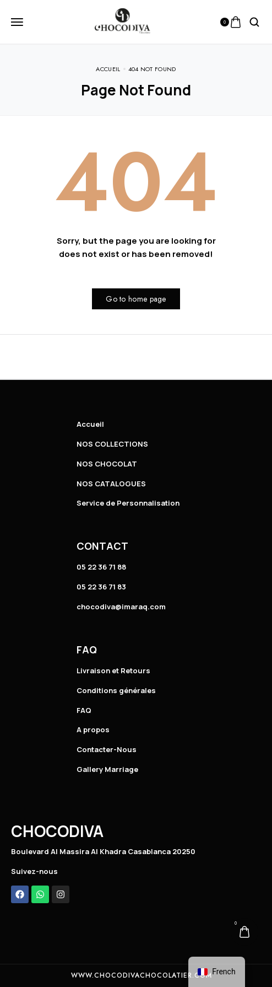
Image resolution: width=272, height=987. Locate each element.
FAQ (84, 710)
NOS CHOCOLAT (107, 464)
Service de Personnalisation (128, 503)
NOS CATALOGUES (111, 484)
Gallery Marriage (107, 769)
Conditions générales (116, 690)
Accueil (90, 424)
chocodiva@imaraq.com (121, 606)
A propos (93, 729)
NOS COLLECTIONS (112, 444)
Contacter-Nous (107, 749)
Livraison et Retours (113, 670)
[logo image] (122, 21)
